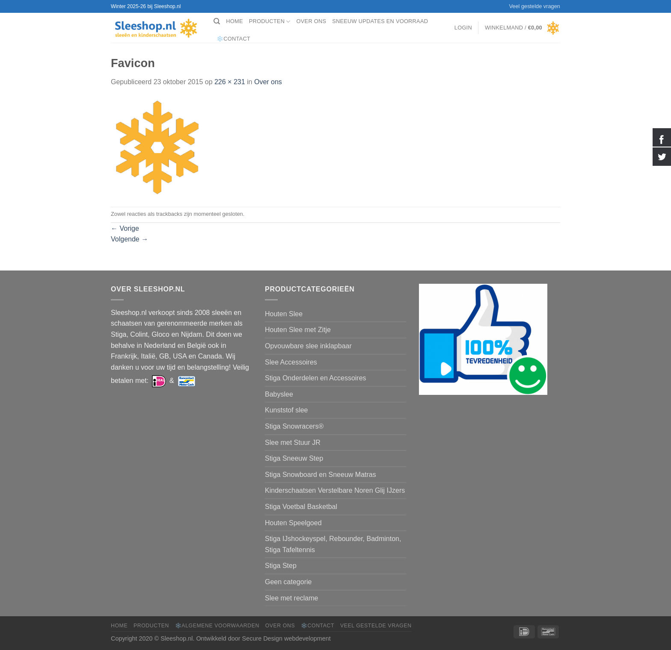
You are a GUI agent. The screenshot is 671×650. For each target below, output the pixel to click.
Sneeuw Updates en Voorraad (380, 21)
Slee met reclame (291, 598)
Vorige (125, 228)
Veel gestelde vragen (534, 6)
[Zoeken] (217, 21)
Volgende (129, 239)
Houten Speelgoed (293, 522)
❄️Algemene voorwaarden (217, 626)
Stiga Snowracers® (294, 426)
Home (234, 21)
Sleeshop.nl (176, 638)
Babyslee (279, 394)
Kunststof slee (286, 410)
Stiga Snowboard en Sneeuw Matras (320, 474)
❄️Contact (233, 38)
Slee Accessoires (291, 362)
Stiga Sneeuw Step (294, 458)
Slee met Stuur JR (293, 442)
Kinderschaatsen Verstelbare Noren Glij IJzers (335, 490)
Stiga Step (281, 565)
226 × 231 (229, 81)
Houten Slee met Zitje (298, 329)
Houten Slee (284, 314)
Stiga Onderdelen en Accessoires (315, 378)
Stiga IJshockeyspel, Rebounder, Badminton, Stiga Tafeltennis (333, 544)
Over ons (312, 21)
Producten (270, 22)
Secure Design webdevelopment (286, 638)
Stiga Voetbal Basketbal (301, 506)
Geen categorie (288, 581)
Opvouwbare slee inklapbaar (308, 346)
